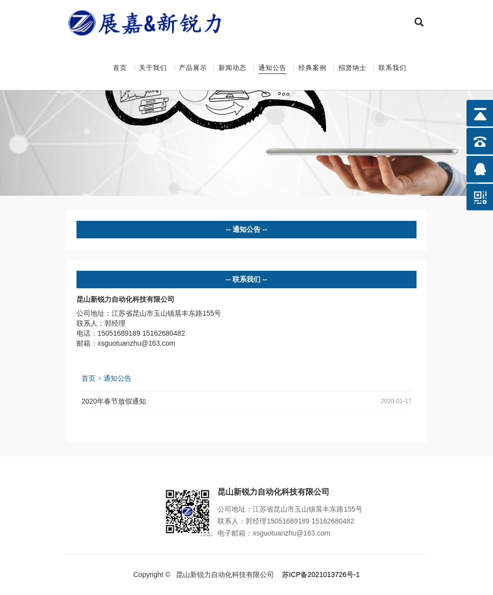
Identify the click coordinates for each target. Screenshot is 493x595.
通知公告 (272, 67)
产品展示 (193, 67)
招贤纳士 (352, 67)
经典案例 (312, 67)
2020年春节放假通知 (114, 402)
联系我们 (392, 67)
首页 (120, 67)
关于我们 (153, 67)
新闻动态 (232, 67)
